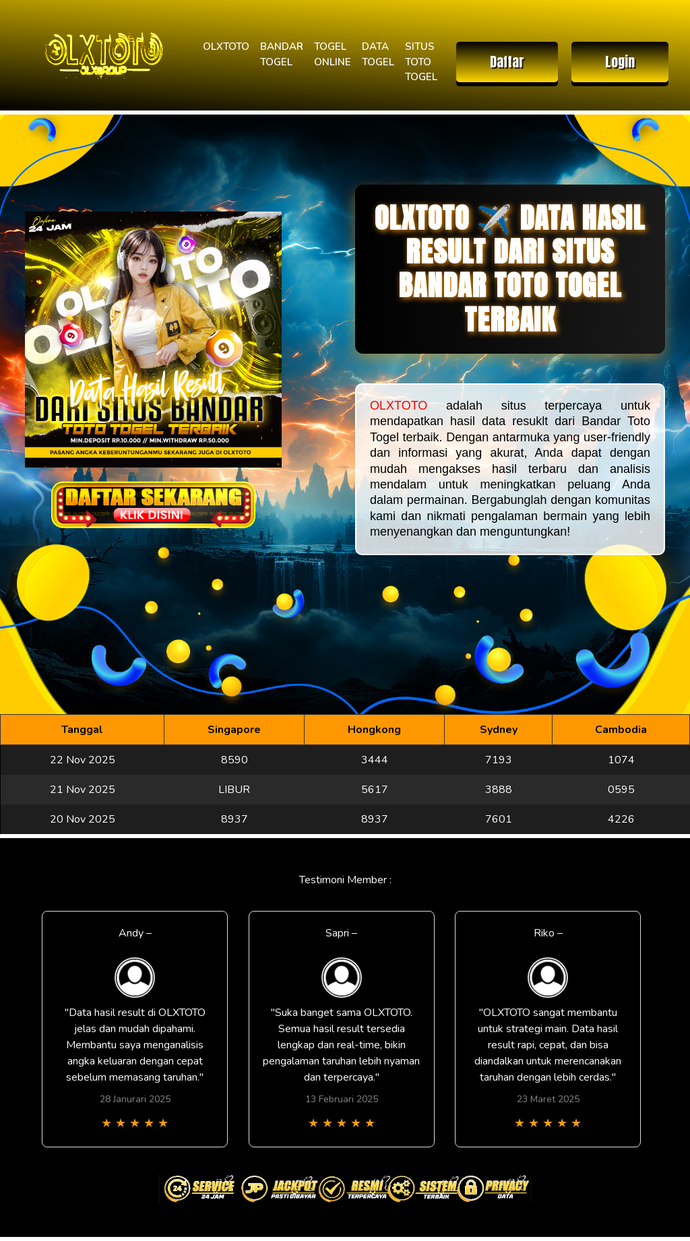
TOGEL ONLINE (332, 54)
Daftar (507, 61)
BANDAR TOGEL (281, 54)
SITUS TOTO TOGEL (421, 62)
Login (620, 61)
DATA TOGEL (378, 54)
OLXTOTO (226, 46)
